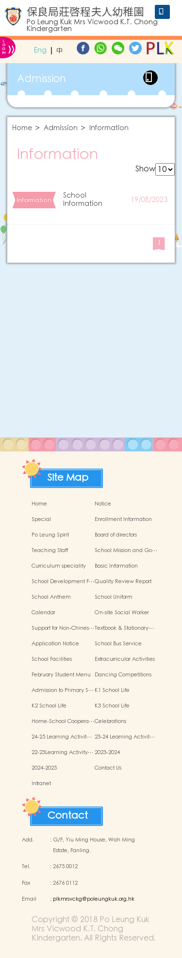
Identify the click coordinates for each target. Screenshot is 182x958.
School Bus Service (118, 644)
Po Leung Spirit (50, 535)
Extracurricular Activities (125, 659)
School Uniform (113, 597)
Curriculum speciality (59, 566)
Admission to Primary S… (63, 690)
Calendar (43, 613)
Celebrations (110, 721)
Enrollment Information (123, 519)
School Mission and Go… (126, 551)
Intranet (41, 784)
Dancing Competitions (123, 675)
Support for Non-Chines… (63, 628)
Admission (61, 128)
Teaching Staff (50, 551)
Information (109, 128)
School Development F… (63, 582)
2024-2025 (44, 768)
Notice (103, 504)
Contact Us (108, 768)
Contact (68, 813)
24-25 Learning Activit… (62, 737)
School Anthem (51, 597)
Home (22, 128)
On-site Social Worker (122, 613)
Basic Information (116, 566)
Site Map (68, 475)
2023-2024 (107, 752)
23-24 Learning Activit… (125, 737)
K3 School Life (112, 706)
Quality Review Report (123, 582)
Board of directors (116, 535)
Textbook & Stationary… (124, 628)
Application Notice (55, 644)
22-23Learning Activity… (62, 752)
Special (41, 519)
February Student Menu (61, 675)
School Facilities (52, 659)
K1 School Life (112, 690)
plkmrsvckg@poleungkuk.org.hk (93, 899)
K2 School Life (49, 706)
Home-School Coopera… (63, 721)
